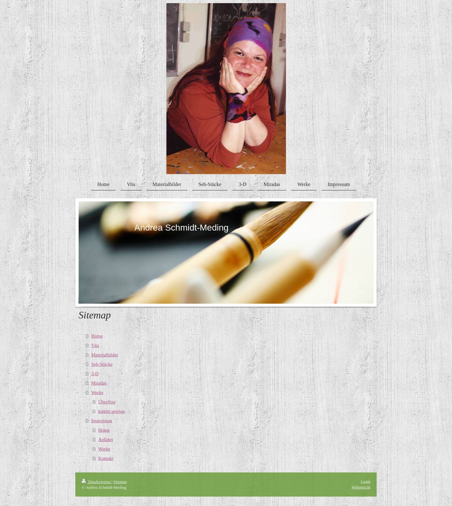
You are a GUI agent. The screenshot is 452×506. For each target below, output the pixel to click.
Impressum (101, 420)
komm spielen (111, 411)
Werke (97, 392)
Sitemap (120, 481)
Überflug (106, 401)
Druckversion (96, 481)
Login (365, 481)
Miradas (99, 383)
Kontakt (105, 458)
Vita (95, 345)
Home (97, 335)
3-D (95, 373)
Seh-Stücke (102, 364)
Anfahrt (105, 439)
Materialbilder (104, 354)
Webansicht (361, 487)
